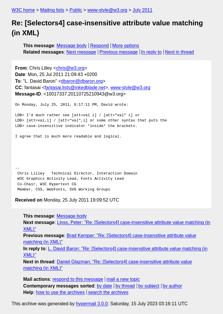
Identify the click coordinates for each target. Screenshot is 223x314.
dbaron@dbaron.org (81, 81)
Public (75, 10)
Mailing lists (52, 10)
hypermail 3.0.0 (91, 303)
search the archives (108, 292)
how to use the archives (60, 292)
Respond (99, 45)
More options (125, 45)
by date (104, 285)
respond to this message (77, 279)
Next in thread (179, 52)
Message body (72, 45)
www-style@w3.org (107, 10)
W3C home (23, 10)
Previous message (119, 52)
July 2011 (142, 10)
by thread (125, 285)
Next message (81, 52)
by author (172, 285)
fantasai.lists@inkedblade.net (75, 87)
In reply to (151, 52)
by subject (148, 285)
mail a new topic (123, 279)
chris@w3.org (70, 68)
